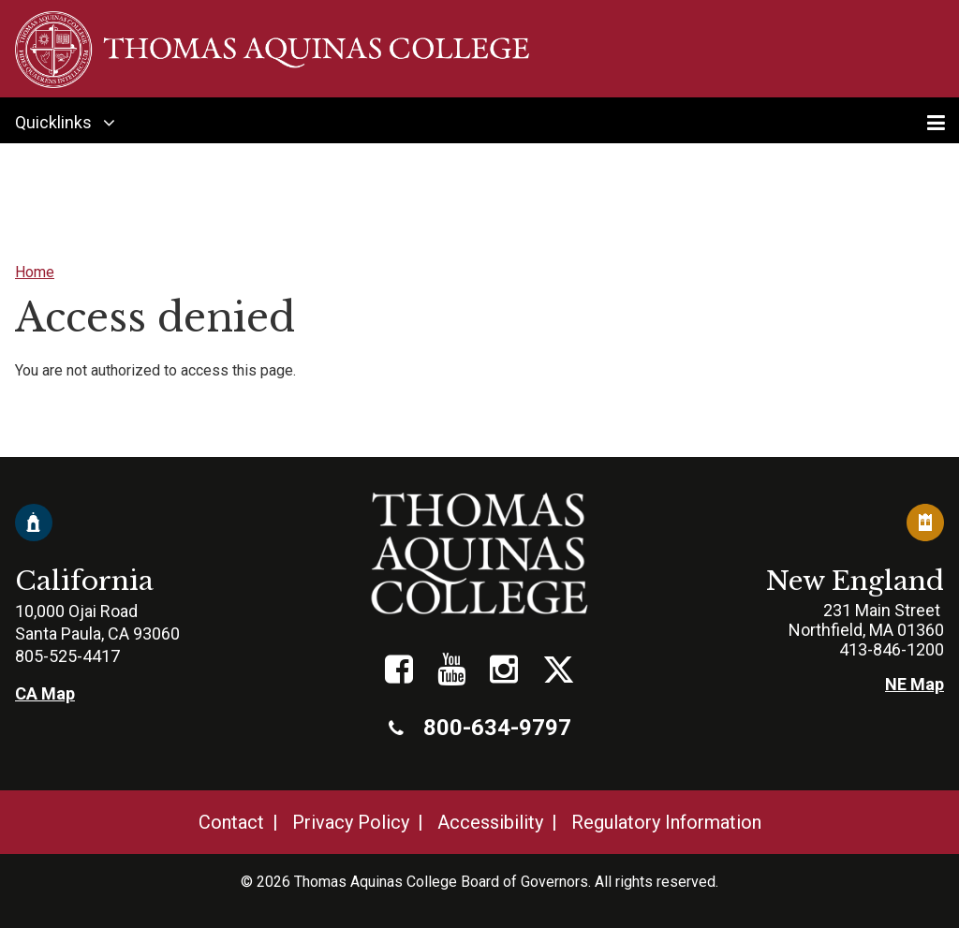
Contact (231, 822)
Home (34, 272)
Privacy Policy (350, 822)
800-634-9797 (480, 727)
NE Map (914, 684)
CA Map (45, 693)
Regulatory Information (666, 822)
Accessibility (490, 822)
